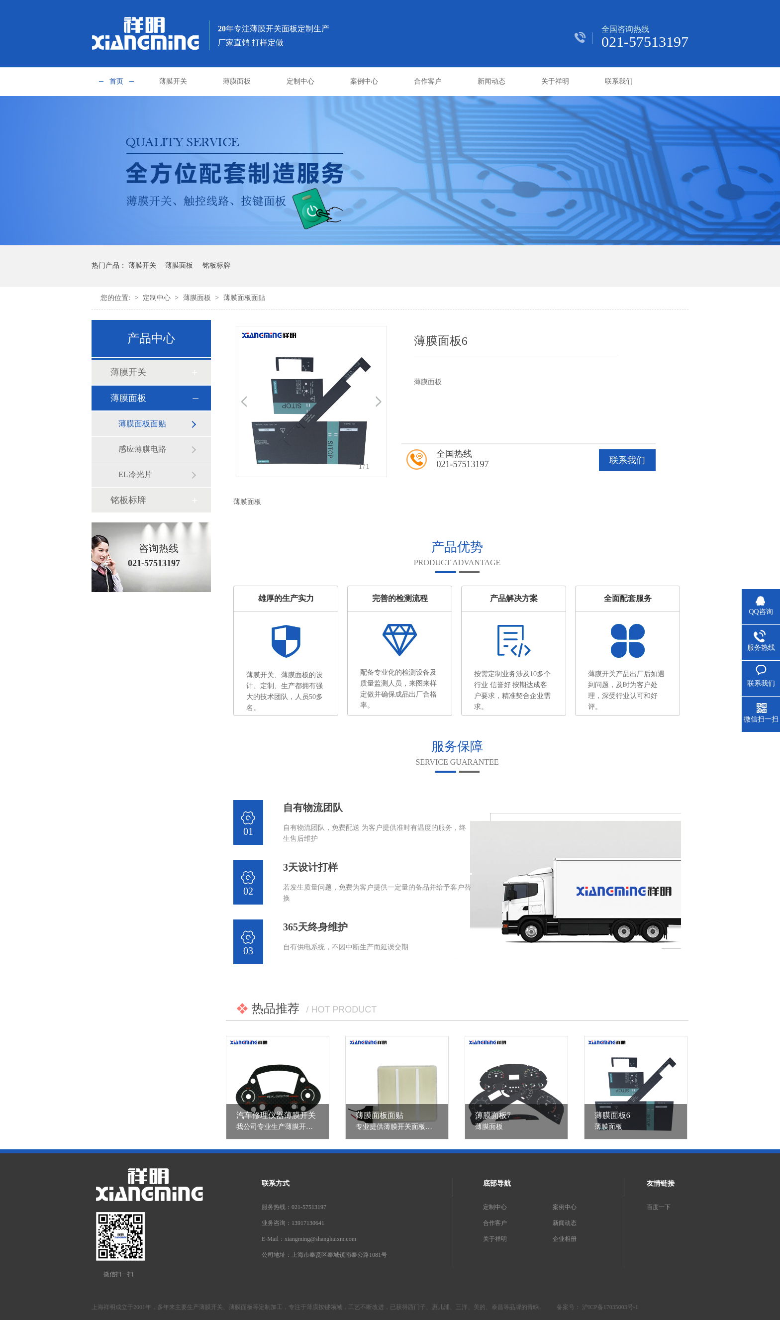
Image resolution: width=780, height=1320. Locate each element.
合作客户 (428, 81)
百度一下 (659, 1207)
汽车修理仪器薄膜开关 (276, 1115)
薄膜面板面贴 (244, 298)
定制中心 (300, 81)
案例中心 (364, 81)
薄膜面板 (237, 81)
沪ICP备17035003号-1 (609, 1307)
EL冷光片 (135, 474)
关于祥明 (555, 81)
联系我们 (619, 81)
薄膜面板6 (612, 1115)
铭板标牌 (216, 265)
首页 (116, 81)
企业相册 (565, 1238)
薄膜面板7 (493, 1115)
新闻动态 (491, 81)
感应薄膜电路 (142, 449)
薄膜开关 (173, 81)
